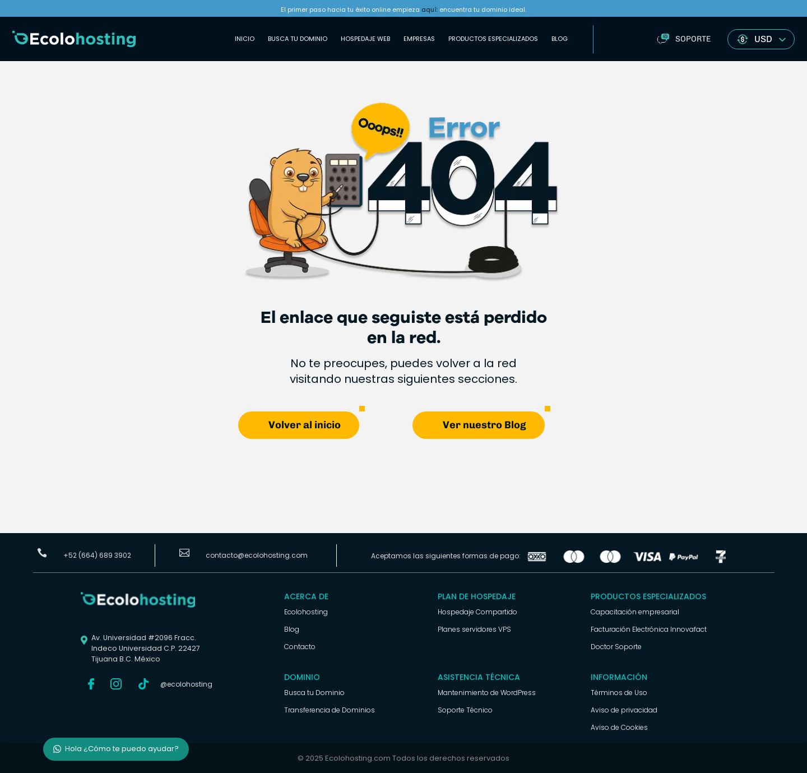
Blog (559, 38)
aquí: (429, 9)
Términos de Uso (619, 692)
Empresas (419, 38)
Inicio (244, 38)
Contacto (300, 646)
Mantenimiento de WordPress (487, 692)
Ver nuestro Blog (484, 425)
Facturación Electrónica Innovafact (649, 629)
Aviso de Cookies (619, 727)
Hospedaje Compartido (477, 612)
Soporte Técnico (465, 710)
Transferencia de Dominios (329, 710)
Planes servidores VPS (474, 629)
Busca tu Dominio (297, 38)
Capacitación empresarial (635, 612)
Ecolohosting (306, 612)
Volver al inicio (304, 425)
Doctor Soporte (616, 646)
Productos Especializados (493, 38)
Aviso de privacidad (624, 710)
